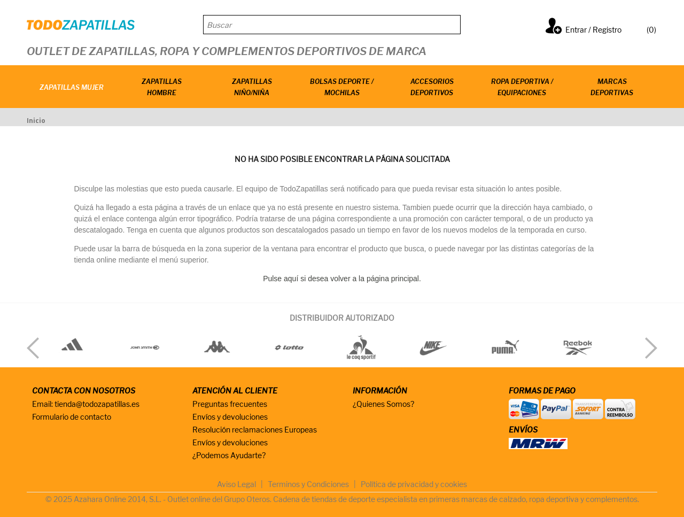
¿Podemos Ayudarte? (229, 455)
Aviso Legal (236, 484)
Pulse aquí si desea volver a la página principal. (342, 278)
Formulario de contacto (71, 416)
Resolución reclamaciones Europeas (254, 429)
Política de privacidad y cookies (414, 484)
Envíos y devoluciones (230, 416)
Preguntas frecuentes (229, 403)
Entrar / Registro (593, 29)
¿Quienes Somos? (383, 403)
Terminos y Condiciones (308, 484)
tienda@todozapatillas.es (97, 403)
